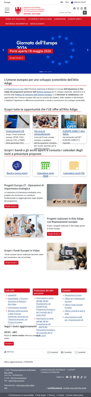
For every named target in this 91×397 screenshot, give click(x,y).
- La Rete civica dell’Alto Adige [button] (66, 388)
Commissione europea (17, 308)
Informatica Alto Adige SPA (19, 386)
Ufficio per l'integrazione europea (75, 300)
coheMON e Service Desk (40, 19)
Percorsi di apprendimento (42, 132)
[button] (74, 8)
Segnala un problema (50, 372)
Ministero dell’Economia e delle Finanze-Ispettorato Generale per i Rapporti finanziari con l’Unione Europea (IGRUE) (18, 318)
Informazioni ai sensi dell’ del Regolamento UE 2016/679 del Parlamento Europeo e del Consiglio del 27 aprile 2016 (45, 306)
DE (67, 2)
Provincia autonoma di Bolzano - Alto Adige (20, 371)
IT (61, 2)
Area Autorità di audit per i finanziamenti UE (74, 318)
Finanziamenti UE (15, 131)
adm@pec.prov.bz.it (16, 381)
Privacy (51, 395)
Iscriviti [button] (9, 344)
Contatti (71, 370)
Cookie (60, 395)
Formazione (60, 19)
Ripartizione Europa (15, 89)
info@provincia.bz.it (18, 378)
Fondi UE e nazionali (15, 19)
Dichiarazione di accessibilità (21, 395)
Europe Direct (75, 19)
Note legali (40, 395)
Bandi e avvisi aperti (17, 173)
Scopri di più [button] (16, 58)
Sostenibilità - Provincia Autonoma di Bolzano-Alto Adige (17, 301)
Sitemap (10, 352)
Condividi (52, 352)
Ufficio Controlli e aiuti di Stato (75, 312)
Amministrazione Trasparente (52, 370)
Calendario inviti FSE (74, 173)
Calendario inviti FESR (45, 174)
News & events (37, 24)
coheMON (12, 295)
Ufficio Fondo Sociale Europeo (74, 306)
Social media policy (74, 395)
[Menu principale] (7, 10)
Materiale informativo (16, 24)
